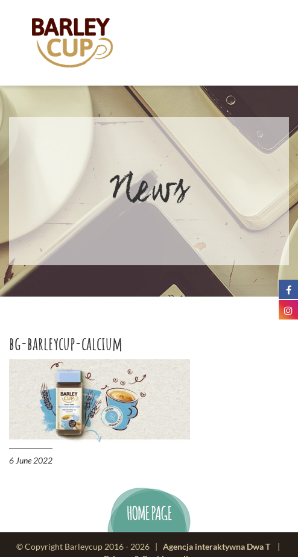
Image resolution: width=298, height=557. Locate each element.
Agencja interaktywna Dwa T (216, 546)
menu (248, 43)
